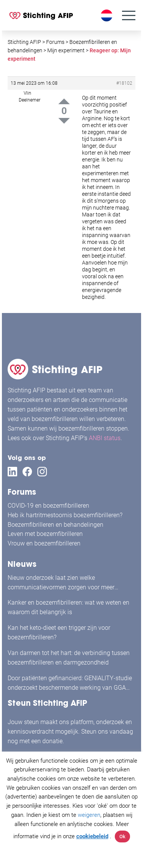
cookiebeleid (92, 836)
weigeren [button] (89, 815)
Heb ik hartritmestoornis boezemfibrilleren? (65, 515)
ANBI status (105, 438)
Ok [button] (122, 836)
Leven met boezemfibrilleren (45, 533)
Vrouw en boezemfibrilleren (44, 543)
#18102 (124, 83)
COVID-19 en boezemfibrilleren (48, 505)
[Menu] (128, 15)
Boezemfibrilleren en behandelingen (55, 524)
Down (64, 121)
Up (64, 101)
